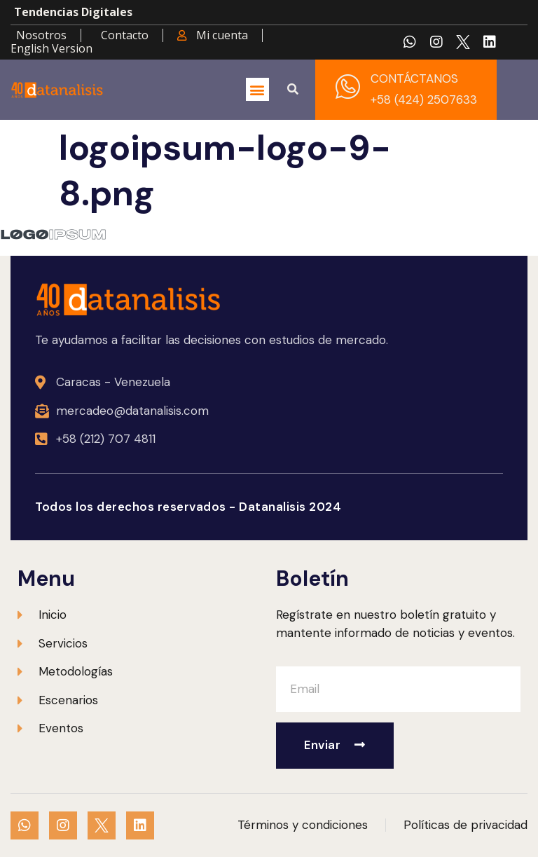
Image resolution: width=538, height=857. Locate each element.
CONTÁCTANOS (414, 78)
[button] (257, 89)
